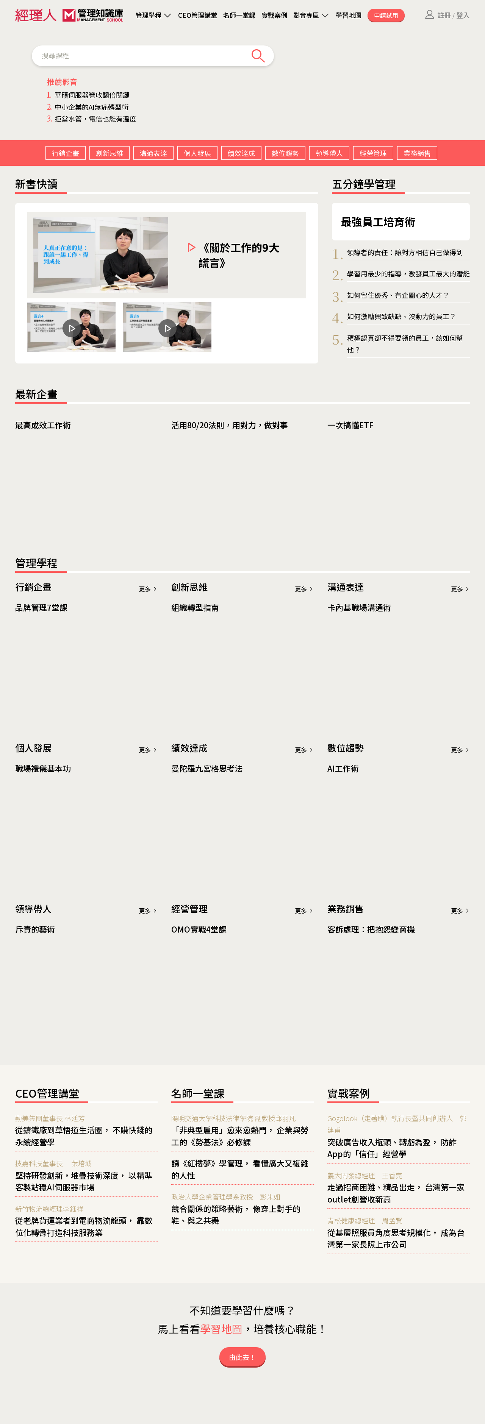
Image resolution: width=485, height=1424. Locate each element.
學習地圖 (348, 15)
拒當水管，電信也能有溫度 (91, 118)
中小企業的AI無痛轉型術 (87, 107)
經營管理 (373, 153)
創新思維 (109, 153)
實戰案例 (274, 15)
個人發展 (197, 153)
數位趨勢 (285, 153)
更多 (148, 588)
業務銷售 (417, 153)
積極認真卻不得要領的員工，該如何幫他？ (405, 344)
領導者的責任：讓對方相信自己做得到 (405, 252)
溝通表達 (153, 153)
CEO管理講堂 (197, 15)
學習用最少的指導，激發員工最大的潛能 (408, 273)
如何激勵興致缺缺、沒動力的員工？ (401, 316)
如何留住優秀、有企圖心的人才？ (398, 295)
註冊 (444, 15)
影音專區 (306, 15)
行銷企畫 (65, 153)
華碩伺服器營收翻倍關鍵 (88, 95)
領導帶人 (329, 153)
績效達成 (241, 153)
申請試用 (386, 15)
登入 (463, 15)
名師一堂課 (239, 15)
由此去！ (242, 1357)
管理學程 (148, 15)
